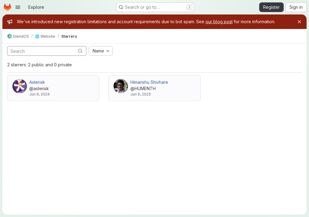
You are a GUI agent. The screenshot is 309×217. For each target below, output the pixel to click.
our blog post (219, 21)
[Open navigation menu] (18, 7)
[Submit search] (80, 50)
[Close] (299, 21)
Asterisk (37, 82)
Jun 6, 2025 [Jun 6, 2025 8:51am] (140, 94)
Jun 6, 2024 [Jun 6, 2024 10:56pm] (39, 94)
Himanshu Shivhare (149, 82)
